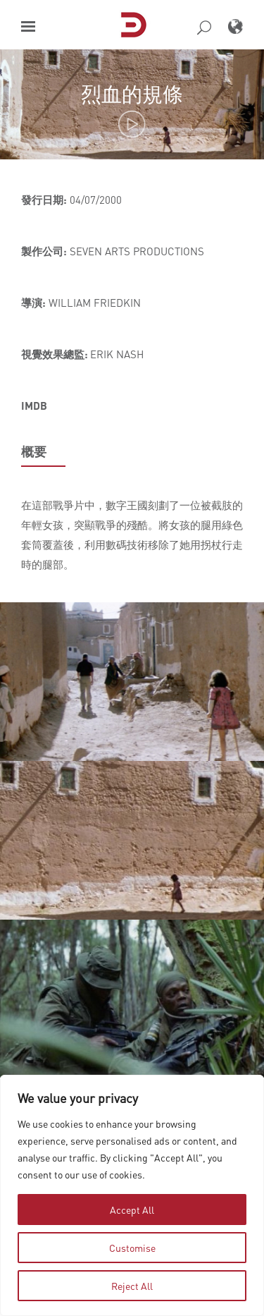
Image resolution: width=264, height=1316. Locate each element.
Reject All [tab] (132, 1285)
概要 (33, 451)
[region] (132, 1195)
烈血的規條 (132, 93)
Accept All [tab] (132, 1209)
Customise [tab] (132, 1247)
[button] (28, 26)
